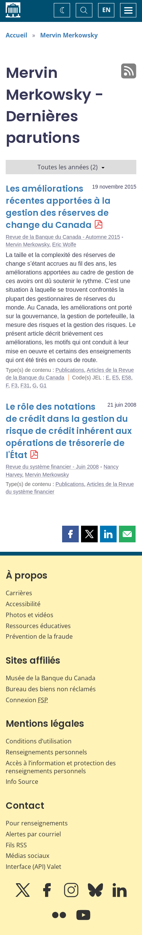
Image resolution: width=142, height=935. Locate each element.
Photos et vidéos (29, 615)
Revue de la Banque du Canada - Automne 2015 (63, 237)
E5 (115, 378)
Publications (70, 370)
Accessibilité (23, 604)
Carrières (19, 593)
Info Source (22, 781)
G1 (43, 385)
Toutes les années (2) (71, 167)
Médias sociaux (27, 855)
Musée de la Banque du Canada (50, 678)
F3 (14, 385)
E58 (126, 378)
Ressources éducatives (38, 626)
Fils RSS (16, 845)
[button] (70, 534)
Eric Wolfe (64, 244)
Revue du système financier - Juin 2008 (52, 467)
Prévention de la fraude (39, 636)
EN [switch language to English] (106, 10)
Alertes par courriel (33, 834)
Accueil (16, 35)
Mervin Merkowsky (69, 35)
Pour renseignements (37, 823)
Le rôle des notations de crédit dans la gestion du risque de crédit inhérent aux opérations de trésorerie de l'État (69, 431)
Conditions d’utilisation (39, 741)
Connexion (27, 700)
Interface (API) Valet (33, 866)
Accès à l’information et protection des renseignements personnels (61, 767)
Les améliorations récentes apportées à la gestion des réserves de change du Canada (58, 207)
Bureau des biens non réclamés (51, 689)
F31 (25, 385)
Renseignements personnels (46, 752)
